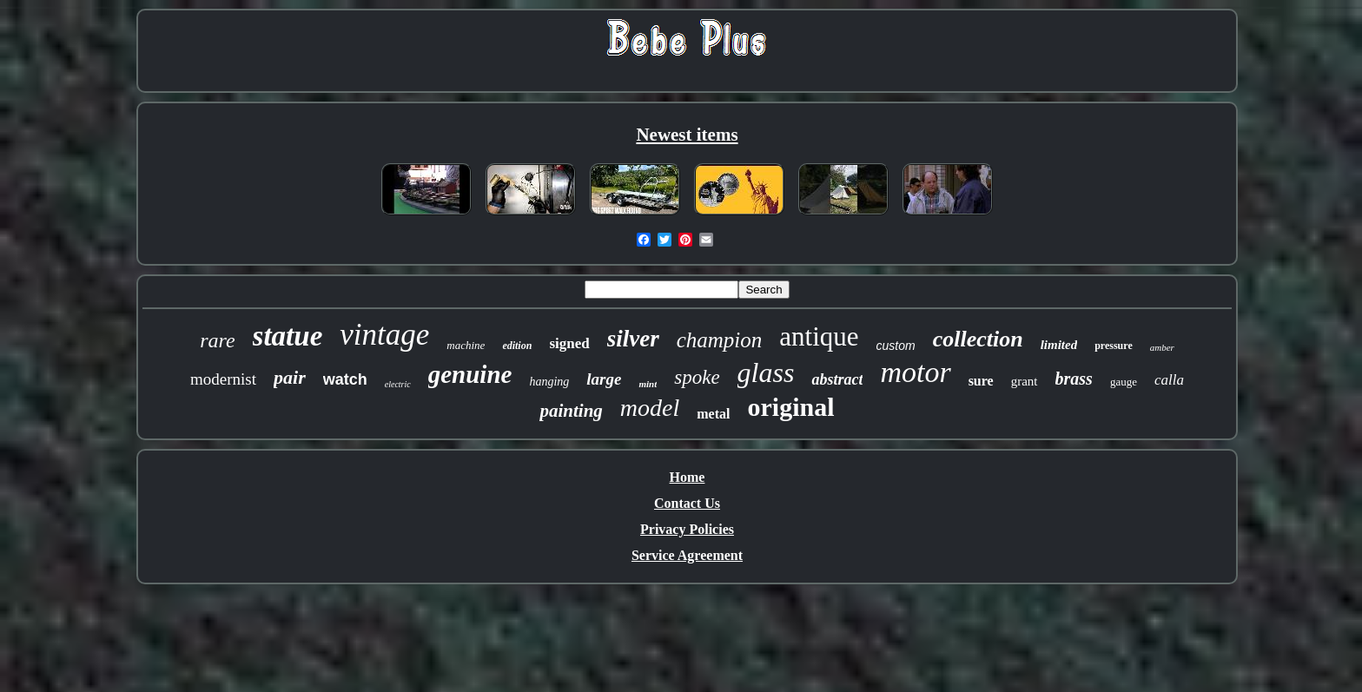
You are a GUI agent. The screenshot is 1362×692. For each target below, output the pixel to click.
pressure (1113, 345)
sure (981, 380)
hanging (549, 381)
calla (1169, 380)
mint (647, 384)
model (649, 407)
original (790, 406)
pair (290, 377)
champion (720, 340)
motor (915, 372)
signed (569, 343)
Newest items (686, 134)
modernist (223, 379)
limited (1059, 345)
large (603, 379)
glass (766, 372)
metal (713, 413)
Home (687, 477)
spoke (696, 377)
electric (398, 384)
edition (517, 345)
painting (570, 410)
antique (818, 336)
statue (288, 336)
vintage (384, 335)
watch (345, 379)
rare (217, 340)
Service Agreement (687, 555)
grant (1024, 381)
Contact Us (687, 503)
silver (633, 339)
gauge (1123, 381)
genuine (470, 374)
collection (978, 339)
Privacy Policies (687, 529)
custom (896, 346)
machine (465, 345)
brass (1074, 378)
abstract (837, 379)
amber (1162, 347)
